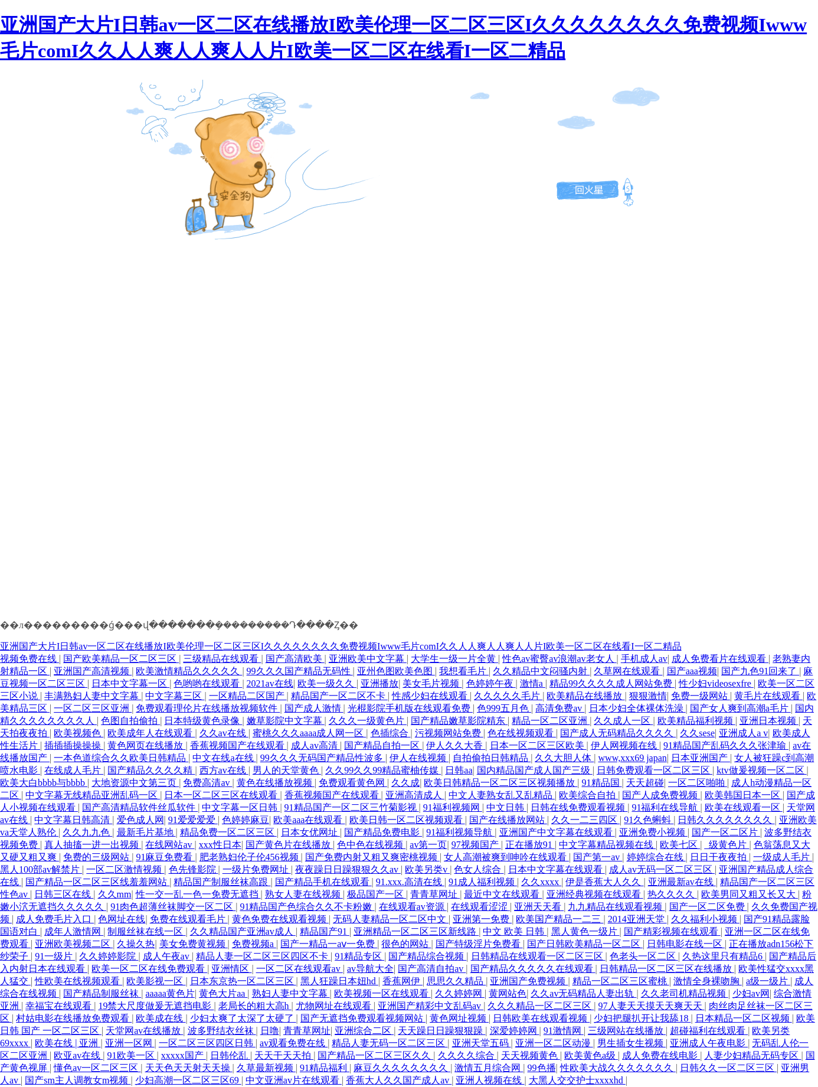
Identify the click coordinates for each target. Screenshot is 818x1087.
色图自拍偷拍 (130, 721)
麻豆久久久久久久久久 (402, 1068)
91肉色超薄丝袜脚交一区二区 (172, 907)
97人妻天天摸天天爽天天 (651, 1006)
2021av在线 (270, 683)
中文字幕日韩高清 (73, 820)
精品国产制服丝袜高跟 (222, 882)
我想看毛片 (464, 671)
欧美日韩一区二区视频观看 (407, 820)
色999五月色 (504, 708)
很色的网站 (406, 944)
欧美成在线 (160, 1018)
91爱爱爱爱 (193, 820)
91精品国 (602, 783)
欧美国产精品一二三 (559, 919)
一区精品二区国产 (248, 696)
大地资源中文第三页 (135, 783)
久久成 (405, 783)
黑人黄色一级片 (585, 931)
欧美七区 (680, 845)
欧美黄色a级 (591, 1055)
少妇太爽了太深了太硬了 (243, 1018)
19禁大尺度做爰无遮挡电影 (156, 1006)
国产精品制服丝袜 (102, 993)
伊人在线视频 (419, 758)
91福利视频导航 (460, 832)
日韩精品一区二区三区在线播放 (667, 969)
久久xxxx (541, 882)
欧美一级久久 (326, 683)
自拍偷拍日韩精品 (492, 758)
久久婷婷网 (460, 993)
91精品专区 (359, 956)
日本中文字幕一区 (130, 683)
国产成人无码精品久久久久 (618, 733)
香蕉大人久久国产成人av (398, 1080)
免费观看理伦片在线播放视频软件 (208, 708)
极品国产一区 (376, 894)
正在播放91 (530, 845)
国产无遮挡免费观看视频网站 (363, 1018)
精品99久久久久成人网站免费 (612, 683)
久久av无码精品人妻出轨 (583, 993)
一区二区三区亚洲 (93, 708)
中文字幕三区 (174, 696)
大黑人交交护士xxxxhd (577, 1080)
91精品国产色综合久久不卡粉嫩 (307, 907)
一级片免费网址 (257, 869)
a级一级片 (768, 981)
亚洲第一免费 (482, 919)
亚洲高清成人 (414, 795)
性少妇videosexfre (716, 683)
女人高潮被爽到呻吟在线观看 (506, 857)
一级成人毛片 (782, 857)
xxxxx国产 (183, 1055)
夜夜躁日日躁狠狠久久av (348, 869)
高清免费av (559, 708)
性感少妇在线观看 (431, 696)
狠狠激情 (648, 696)
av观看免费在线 (294, 1043)
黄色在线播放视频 (276, 783)
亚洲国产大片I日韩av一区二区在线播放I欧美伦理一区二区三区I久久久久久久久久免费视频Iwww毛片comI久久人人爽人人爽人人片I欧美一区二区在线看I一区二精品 (341, 646)
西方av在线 (223, 770)
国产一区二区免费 (708, 907)
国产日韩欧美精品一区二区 (585, 944)
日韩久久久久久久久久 (726, 820)
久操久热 (136, 944)
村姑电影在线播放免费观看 (74, 1018)
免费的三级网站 (97, 857)
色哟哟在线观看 (208, 683)
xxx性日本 (220, 845)
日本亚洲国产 (700, 758)
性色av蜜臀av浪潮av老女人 (559, 659)
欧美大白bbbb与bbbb (43, 783)
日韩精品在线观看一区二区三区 (538, 956)
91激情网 (564, 1031)
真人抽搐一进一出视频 (92, 845)
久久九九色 (87, 832)
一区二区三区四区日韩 (207, 1043)
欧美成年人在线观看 (151, 733)
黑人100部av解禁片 (41, 869)
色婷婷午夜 (491, 683)
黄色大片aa (223, 993)
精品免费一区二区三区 (228, 832)
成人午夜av (167, 956)
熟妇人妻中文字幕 (291, 993)
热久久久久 (672, 894)
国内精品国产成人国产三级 (535, 770)
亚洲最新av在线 (682, 882)
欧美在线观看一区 (744, 807)
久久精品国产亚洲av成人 (243, 931)
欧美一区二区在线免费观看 (149, 969)
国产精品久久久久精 (151, 770)
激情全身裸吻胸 (707, 981)
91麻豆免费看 (165, 857)
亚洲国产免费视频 (529, 981)
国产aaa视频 (692, 671)
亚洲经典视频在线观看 (595, 894)
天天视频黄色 (530, 1055)
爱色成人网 (140, 820)
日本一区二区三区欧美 (538, 745)
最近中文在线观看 (503, 894)
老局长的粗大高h (255, 1006)
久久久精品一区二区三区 (540, 1006)
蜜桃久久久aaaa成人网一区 (309, 733)
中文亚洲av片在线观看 (294, 1080)
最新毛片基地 (146, 832)
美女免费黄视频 (193, 944)
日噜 (269, 1031)
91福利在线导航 (666, 807)
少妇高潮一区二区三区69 (188, 1080)
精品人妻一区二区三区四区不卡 (263, 956)
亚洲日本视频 (769, 721)
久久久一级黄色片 (368, 721)
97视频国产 (476, 845)
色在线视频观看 (521, 733)
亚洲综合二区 (364, 1031)
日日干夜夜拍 (719, 857)
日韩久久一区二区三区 (728, 1068)
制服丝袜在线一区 (146, 931)
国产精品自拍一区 (383, 745)
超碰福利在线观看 (709, 1031)
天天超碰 (645, 783)
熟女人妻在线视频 (304, 894)
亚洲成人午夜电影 (709, 1043)
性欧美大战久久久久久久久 (618, 1068)
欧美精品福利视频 (696, 721)
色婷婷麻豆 (245, 820)
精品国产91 (324, 931)
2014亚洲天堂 (637, 919)
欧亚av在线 (78, 1055)
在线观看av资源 (413, 907)
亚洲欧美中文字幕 (368, 659)
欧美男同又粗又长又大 (749, 894)
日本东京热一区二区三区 (243, 981)
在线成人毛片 (73, 770)
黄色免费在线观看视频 (280, 919)
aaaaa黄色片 (170, 993)
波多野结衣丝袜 (222, 1031)
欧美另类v (427, 869)
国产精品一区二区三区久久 (375, 1055)
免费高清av (207, 783)
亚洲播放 (379, 683)
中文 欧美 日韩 (515, 931)
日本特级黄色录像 (203, 721)
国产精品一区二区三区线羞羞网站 (97, 882)
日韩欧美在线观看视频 (541, 1018)
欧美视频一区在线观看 (382, 993)
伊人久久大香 (455, 745)
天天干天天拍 (283, 1055)
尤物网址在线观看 (335, 1006)
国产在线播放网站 (508, 820)
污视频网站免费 (449, 733)
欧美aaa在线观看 (309, 820)
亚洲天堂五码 (481, 1043)
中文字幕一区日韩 (241, 807)
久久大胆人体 (564, 758)
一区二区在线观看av (299, 969)
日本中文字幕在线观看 (556, 869)
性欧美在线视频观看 (78, 981)
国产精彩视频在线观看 (672, 931)
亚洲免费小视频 (653, 832)
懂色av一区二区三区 (97, 1068)
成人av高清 (315, 745)
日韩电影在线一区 (686, 944)
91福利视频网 (452, 807)
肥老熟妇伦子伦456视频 (250, 857)
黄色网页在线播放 (146, 745)
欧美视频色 (78, 733)
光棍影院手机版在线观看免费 (410, 708)
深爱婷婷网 (514, 1031)
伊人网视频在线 (625, 745)
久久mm (115, 894)
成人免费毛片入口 (55, 919)
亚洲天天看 (539, 907)
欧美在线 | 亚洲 (67, 1043)
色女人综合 (478, 869)
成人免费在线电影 (661, 1055)
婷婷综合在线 (656, 857)
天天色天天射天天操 (189, 1068)
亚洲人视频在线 (490, 1080)
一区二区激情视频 (125, 869)
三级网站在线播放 (627, 1031)
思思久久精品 (456, 981)
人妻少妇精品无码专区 (752, 1055)
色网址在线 (121, 919)
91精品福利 (324, 1068)
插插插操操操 (73, 745)
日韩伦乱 (230, 1055)
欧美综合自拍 (588, 795)
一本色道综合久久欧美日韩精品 (121, 758)
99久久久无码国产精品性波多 (322, 758)
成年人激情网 (73, 931)
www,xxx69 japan (632, 758)
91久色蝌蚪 (648, 820)
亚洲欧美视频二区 (74, 944)
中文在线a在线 (224, 758)
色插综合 (391, 733)
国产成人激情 (313, 708)
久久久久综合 (467, 1055)
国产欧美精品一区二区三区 (121, 659)
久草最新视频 (266, 1068)
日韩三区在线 (63, 894)
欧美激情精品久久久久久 (189, 671)
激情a (532, 683)
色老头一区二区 (644, 956)
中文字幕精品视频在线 (607, 845)
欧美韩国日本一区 (744, 795)
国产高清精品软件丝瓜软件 (140, 807)
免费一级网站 (700, 696)
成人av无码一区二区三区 (662, 869)
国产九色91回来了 (760, 671)
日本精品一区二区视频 (743, 1018)
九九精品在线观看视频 (616, 907)
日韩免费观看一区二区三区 (654, 770)
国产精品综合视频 (427, 956)
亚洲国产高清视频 (93, 671)
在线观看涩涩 (480, 907)
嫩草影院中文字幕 (286, 721)
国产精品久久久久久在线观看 (532, 969)
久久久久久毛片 (508, 696)
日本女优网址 (310, 832)
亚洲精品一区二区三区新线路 (416, 931)
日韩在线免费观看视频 (579, 807)
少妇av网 (751, 993)
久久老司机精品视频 (684, 993)
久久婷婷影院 (108, 956)
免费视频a (254, 944)
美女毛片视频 (432, 683)
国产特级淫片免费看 (479, 944)
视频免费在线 (29, 659)
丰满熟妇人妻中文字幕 (92, 696)
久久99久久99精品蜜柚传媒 (383, 770)
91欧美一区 (132, 1055)
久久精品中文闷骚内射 (541, 671)
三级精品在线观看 (222, 659)
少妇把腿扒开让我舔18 (642, 1018)
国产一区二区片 (726, 832)
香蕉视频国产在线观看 (238, 745)
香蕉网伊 (402, 981)
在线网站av (169, 845)
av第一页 (428, 845)
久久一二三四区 (585, 820)
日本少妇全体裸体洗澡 (637, 708)
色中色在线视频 (371, 845)
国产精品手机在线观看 (323, 882)
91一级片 (55, 956)
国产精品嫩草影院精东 (459, 721)
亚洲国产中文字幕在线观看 (557, 832)
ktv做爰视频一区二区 (761, 770)
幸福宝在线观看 (59, 1006)
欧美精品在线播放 (585, 696)
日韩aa (458, 770)
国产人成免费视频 (661, 795)
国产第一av (597, 857)
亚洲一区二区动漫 (554, 1043)
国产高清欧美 (295, 659)
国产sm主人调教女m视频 (77, 1080)
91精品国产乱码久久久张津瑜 (725, 745)
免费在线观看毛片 (189, 919)
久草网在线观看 (628, 671)
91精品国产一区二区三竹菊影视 (351, 807)
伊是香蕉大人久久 (604, 882)
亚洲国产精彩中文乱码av (430, 1006)
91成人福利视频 (483, 882)
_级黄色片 (726, 845)
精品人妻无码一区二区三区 (389, 1043)
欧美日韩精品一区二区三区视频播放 (500, 783)
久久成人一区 (623, 721)
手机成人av (644, 659)
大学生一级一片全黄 (454, 659)
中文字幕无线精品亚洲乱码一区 (92, 795)
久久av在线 (223, 733)
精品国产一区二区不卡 (339, 696)
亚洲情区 (231, 969)
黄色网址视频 (459, 1018)
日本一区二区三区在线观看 (222, 795)
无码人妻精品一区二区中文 (391, 919)
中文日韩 (506, 807)
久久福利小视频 (705, 919)
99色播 (542, 1068)
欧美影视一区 (155, 981)
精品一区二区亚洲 (551, 721)
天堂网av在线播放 (144, 1031)
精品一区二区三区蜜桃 (620, 981)
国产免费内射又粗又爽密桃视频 (372, 857)
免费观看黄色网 (353, 783)
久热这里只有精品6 (723, 956)
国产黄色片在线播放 (289, 845)
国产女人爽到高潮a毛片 (740, 708)
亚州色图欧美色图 (396, 671)
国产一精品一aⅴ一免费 (328, 944)
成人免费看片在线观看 (720, 659)
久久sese (697, 733)
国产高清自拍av (432, 969)
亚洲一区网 (130, 1043)
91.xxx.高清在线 (410, 882)
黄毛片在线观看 (768, 696)
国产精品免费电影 (383, 832)
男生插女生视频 (631, 1043)
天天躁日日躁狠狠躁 (441, 1031)
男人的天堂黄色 (287, 770)
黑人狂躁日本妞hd (339, 981)
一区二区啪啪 (697, 783)
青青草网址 (435, 894)
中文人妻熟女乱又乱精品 (502, 795)
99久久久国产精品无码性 (300, 671)
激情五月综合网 (488, 1068)
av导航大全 (370, 969)
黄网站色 (507, 993)
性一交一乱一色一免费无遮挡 (198, 894)
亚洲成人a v (743, 733)
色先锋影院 (193, 869)
